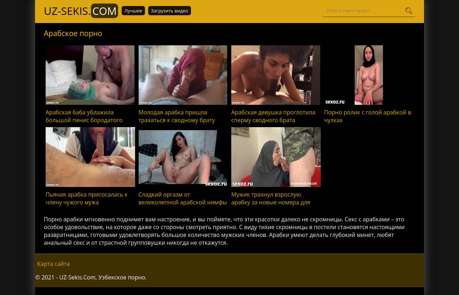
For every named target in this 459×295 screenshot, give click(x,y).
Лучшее (133, 10)
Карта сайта (53, 264)
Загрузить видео (169, 10)
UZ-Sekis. (81, 11)
